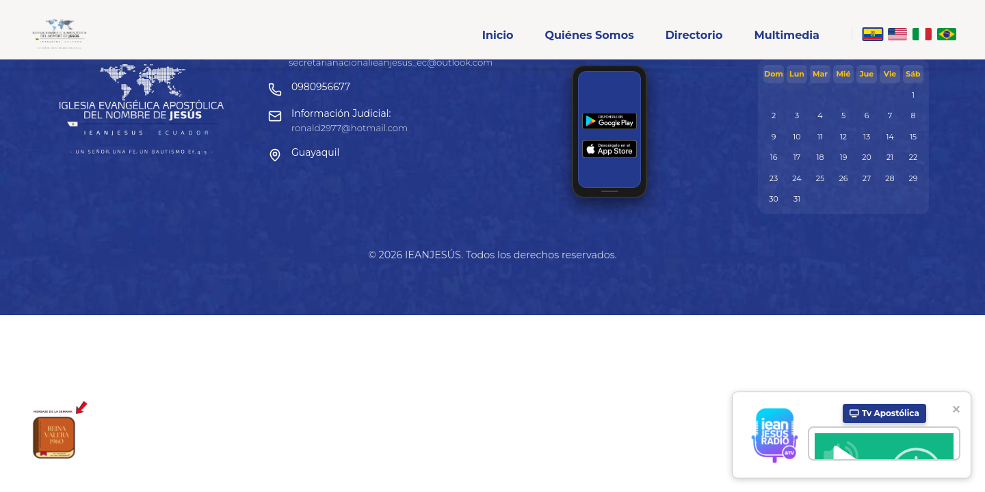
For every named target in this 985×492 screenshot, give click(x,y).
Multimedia (786, 35)
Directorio (694, 35)
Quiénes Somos (588, 35)
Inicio (498, 35)
